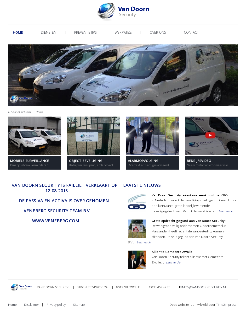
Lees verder (226, 211)
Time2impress (226, 304)
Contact (191, 32)
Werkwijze (123, 32)
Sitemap (79, 304)
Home (18, 32)
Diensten (48, 32)
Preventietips (85, 32)
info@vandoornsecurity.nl (204, 287)
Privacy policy (56, 304)
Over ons (158, 32)
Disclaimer (31, 304)
